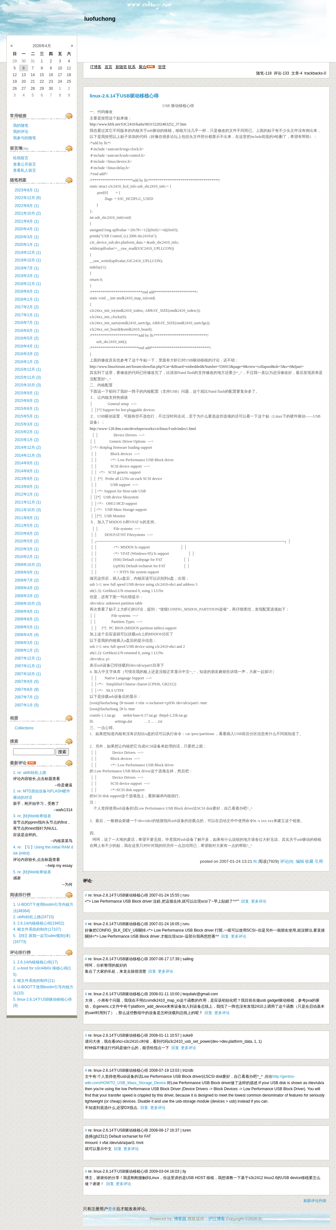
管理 (162, 67)
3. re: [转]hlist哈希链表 (32, 816)
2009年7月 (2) (27, 580)
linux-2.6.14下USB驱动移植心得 (124, 95)
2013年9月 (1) (27, 478)
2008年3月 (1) (27, 642)
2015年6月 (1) (27, 408)
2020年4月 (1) (27, 229)
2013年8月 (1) (27, 486)
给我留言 (20, 158)
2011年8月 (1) (27, 518)
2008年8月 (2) (27, 619)
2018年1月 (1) (27, 299)
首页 (108, 67)
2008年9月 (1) (27, 611)
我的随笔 (20, 125)
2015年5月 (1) (27, 416)
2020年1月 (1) (27, 244)
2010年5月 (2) (27, 541)
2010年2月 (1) (27, 556)
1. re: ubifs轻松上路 (29, 772)
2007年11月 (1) (28, 666)
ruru (186, 895)
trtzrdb (188, 1070)
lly (184, 1171)
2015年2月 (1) (27, 432)
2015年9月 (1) (27, 393)
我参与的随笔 (24, 138)
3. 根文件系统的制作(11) (34, 980)
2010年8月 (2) (27, 533)
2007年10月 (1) (28, 674)
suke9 (188, 1035)
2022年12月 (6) (28, 198)
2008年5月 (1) (27, 627)
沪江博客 (216, 1218)
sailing (188, 959)
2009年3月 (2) (27, 596)
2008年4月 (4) (27, 635)
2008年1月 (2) (27, 650)
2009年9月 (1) (27, 572)
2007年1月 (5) (27, 705)
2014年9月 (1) (27, 463)
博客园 (180, 1218)
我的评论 (20, 131)
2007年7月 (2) (27, 697)
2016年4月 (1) (27, 346)
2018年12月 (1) (28, 284)
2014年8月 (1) (27, 471)
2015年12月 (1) (28, 369)
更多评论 (258, 901)
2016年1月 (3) (27, 362)
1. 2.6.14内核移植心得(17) (35, 962)
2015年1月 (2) (27, 440)
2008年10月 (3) (28, 603)
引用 (319, 861)
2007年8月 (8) (27, 689)
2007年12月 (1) (28, 658)
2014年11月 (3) (28, 455)
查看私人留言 (24, 170)
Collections (24, 728)
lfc (255, 861)
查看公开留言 (24, 164)
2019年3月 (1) (27, 276)
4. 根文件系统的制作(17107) (37, 929)
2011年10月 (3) (28, 510)
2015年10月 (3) (28, 385)
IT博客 (95, 67)
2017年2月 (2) (27, 307)
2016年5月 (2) (27, 338)
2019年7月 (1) (27, 268)
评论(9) (287, 861)
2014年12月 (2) (28, 447)
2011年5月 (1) (27, 525)
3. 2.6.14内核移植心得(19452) (38, 923)
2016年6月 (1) (27, 330)
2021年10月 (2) (28, 213)
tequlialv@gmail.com (200, 994)
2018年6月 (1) (27, 291)
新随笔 (121, 67)
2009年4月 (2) (27, 588)
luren (187, 1130)
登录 (112, 1208)
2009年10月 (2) (28, 564)
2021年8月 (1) (27, 221)
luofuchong (100, 19)
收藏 (309, 861)
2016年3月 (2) (27, 354)
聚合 (142, 67)
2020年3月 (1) (27, 237)
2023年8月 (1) (27, 190)
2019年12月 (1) (28, 252)
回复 (245, 901)
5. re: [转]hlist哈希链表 (32, 872)
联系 (132, 67)
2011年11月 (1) (28, 502)
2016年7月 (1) (27, 322)
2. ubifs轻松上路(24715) (33, 917)
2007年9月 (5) (27, 681)
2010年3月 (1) (27, 549)
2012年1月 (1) (27, 494)
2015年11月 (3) (28, 377)
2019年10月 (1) (28, 260)
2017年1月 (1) (27, 315)
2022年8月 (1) (27, 206)
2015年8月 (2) (27, 400)
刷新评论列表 (314, 1200)
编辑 (300, 861)
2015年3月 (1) (27, 424)
